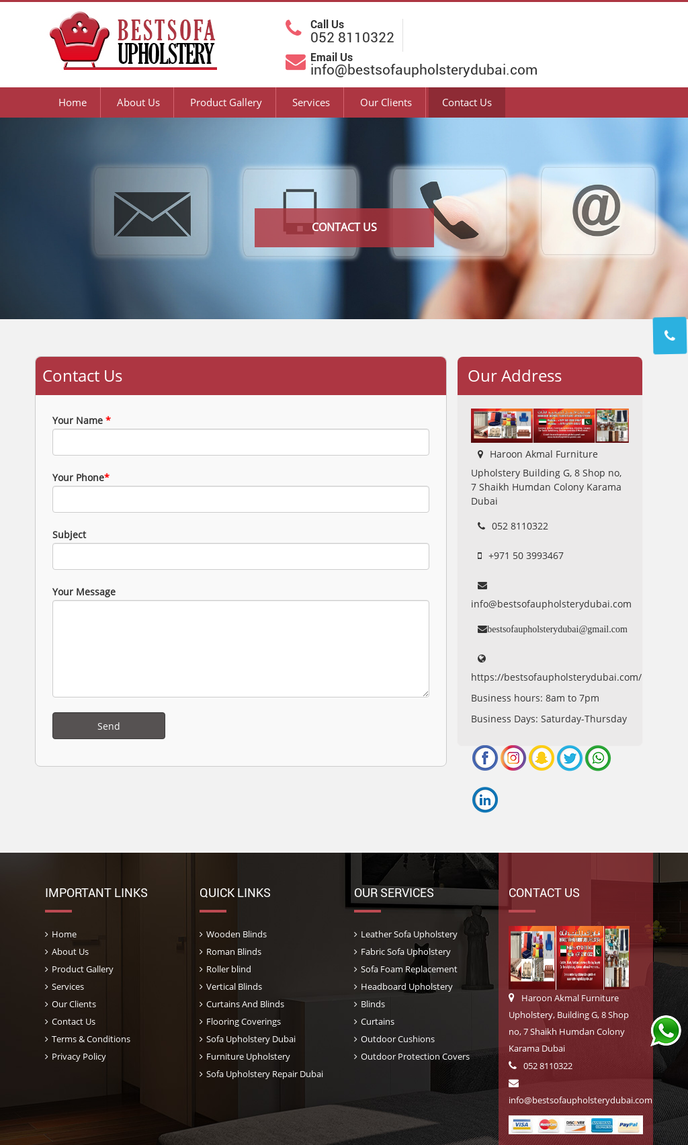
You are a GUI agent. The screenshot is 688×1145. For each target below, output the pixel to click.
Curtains (377, 1021)
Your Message (240, 641)
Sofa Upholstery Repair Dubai (264, 1074)
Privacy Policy (79, 1056)
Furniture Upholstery (248, 1056)
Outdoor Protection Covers (415, 1056)
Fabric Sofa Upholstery (406, 951)
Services (311, 102)
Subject (240, 549)
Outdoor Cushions (398, 1039)
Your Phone (240, 492)
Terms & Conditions (91, 1039)
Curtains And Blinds (245, 1004)
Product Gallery (226, 102)
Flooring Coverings (243, 1021)
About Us (138, 102)
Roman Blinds (233, 951)
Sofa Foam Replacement (409, 969)
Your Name (240, 435)
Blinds (373, 1004)
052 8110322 (540, 1066)
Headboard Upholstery (407, 986)
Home (72, 102)
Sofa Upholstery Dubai (251, 1039)
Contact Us (467, 102)
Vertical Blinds (234, 986)
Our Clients (386, 102)
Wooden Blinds (236, 934)
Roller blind (228, 969)
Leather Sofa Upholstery (409, 934)
